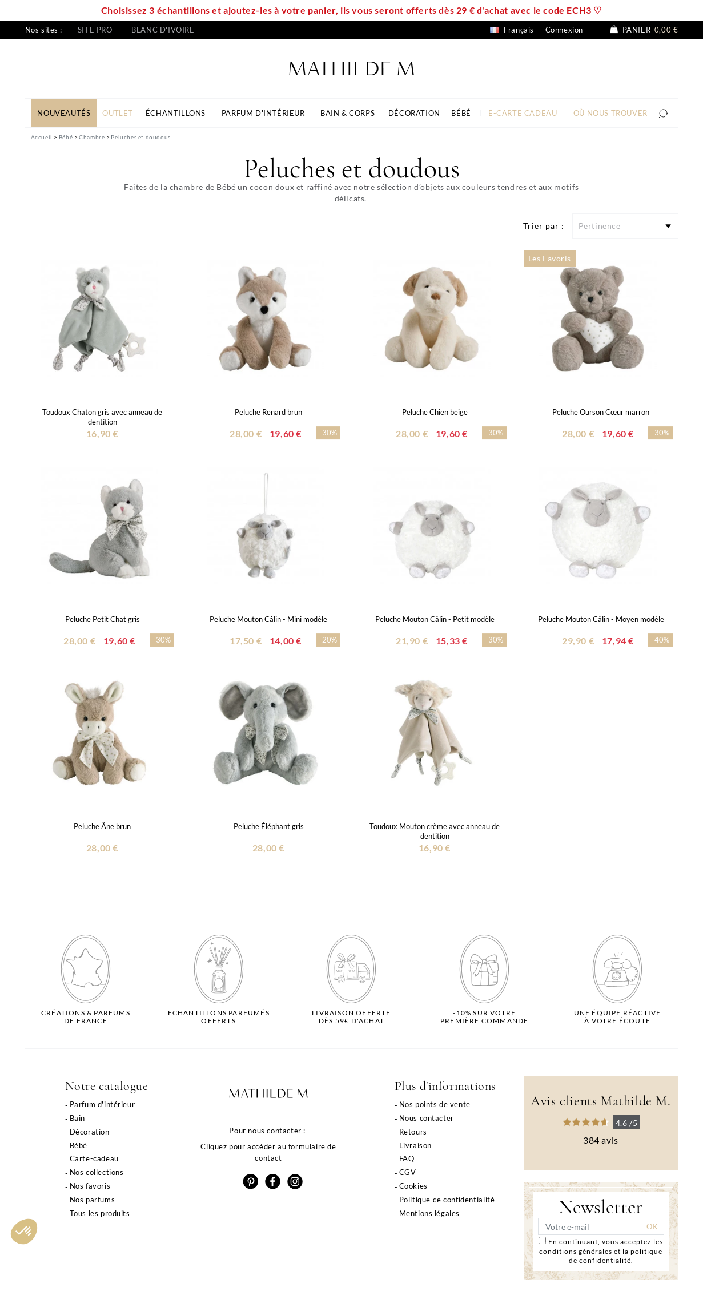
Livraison (415, 1145)
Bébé (78, 1145)
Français (512, 29)
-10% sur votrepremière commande (484, 1017)
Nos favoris (90, 1185)
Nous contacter (426, 1118)
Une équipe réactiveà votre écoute (617, 1017)
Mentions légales (429, 1213)
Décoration (90, 1131)
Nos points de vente (435, 1104)
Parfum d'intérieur (102, 1104)
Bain (77, 1118)
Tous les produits (100, 1213)
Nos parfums (92, 1199)
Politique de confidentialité (447, 1199)
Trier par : (543, 226)
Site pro (95, 29)
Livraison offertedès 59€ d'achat (351, 1017)
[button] (24, 1231)
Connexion (564, 29)
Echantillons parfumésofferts (219, 1017)
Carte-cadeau (94, 1158)
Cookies (413, 1185)
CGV (407, 1172)
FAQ (407, 1158)
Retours (413, 1131)
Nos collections (97, 1172)
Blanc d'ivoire (162, 29)
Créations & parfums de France (85, 1017)
